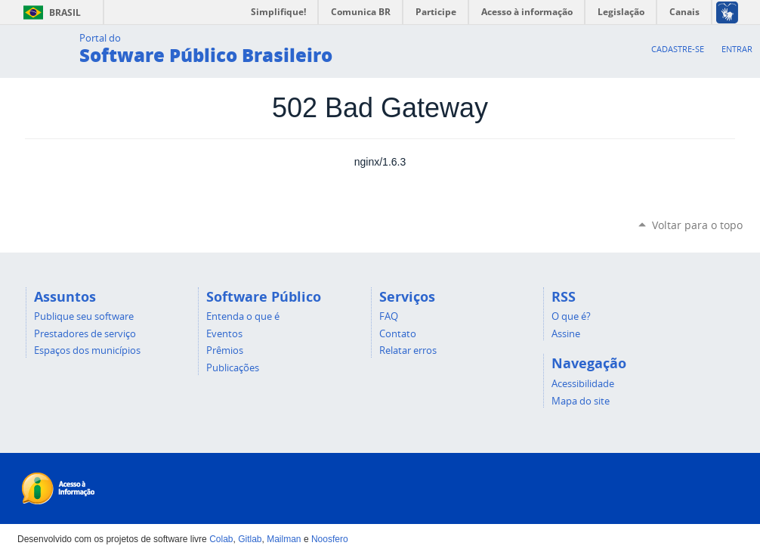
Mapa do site (580, 401)
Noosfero (329, 539)
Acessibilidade (582, 383)
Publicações (232, 367)
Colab (221, 539)
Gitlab (249, 539)
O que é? (571, 316)
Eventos (224, 333)
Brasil (49, 12)
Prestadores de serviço (85, 333)
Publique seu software (84, 316)
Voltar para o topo (697, 225)
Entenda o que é (243, 316)
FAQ (388, 316)
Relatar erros (408, 350)
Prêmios (224, 350)
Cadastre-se (677, 48)
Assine (565, 333)
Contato (397, 333)
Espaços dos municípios (87, 350)
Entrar (736, 48)
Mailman (284, 539)
